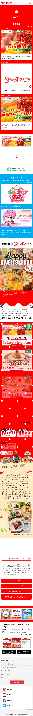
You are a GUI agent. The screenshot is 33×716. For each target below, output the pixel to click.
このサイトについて (6, 674)
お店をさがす (16, 580)
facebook (7, 700)
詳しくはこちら (25, 634)
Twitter (6, 705)
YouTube (7, 695)
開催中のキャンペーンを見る (22, 534)
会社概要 (4, 660)
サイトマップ (4, 677)
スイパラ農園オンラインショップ (16, 591)
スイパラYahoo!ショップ (16, 586)
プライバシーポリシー (6, 670)
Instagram (7, 689)
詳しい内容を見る (25, 423)
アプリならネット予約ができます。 (16, 597)
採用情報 (17, 682)
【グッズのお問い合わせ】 (7, 664)
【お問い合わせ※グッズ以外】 (8, 667)
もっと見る (27, 26)
